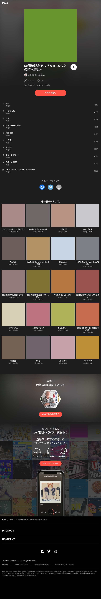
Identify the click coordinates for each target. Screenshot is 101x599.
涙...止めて (63, 361)
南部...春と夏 (87, 229)
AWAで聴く (50, 93)
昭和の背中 (63, 262)
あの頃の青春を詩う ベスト (38, 229)
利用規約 (5, 565)
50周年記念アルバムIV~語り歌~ (13, 295)
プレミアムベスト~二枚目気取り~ (13, 229)
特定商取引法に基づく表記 (64, 565)
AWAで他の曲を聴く (50, 414)
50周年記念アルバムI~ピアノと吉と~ (87, 296)
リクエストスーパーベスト (63, 295)
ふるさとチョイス (38, 328)
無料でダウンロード (50, 463)
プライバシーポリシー (21, 565)
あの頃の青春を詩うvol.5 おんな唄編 (38, 263)
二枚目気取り (63, 229)
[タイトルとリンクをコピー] (59, 187)
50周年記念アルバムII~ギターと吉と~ (38, 296)
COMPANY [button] (8, 539)
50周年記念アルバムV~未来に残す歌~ (88, 263)
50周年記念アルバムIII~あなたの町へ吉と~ (33, 520)
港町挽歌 (13, 361)
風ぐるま (13, 262)
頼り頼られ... (13, 328)
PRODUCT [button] (8, 530)
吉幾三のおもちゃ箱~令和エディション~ (88, 329)
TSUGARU (88, 361)
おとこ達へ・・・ (63, 328)
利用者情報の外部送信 (42, 565)
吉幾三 (41, 75)
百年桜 (38, 361)
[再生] (73, 67)
